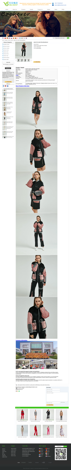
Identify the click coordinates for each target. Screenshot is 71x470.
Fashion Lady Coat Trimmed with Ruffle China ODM (10, 104)
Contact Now (8, 81)
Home (6, 9)
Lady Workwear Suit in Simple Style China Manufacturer (10, 128)
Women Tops (6, 55)
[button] (69, 24)
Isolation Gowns (6, 44)
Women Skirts (6, 59)
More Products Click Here (22, 86)
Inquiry (48, 9)
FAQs (63, 9)
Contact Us (40, 9)
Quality (31, 9)
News (56, 9)
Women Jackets (10, 40)
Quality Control (4, 456)
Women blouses (6, 57)
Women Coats (13, 455)
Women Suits (6, 51)
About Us (15, 9)
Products (23, 9)
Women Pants (6, 53)
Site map (3, 454)
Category (6, 40)
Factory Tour (4, 451)
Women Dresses (6, 46)
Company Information (21, 340)
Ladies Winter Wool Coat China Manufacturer (10, 108)
